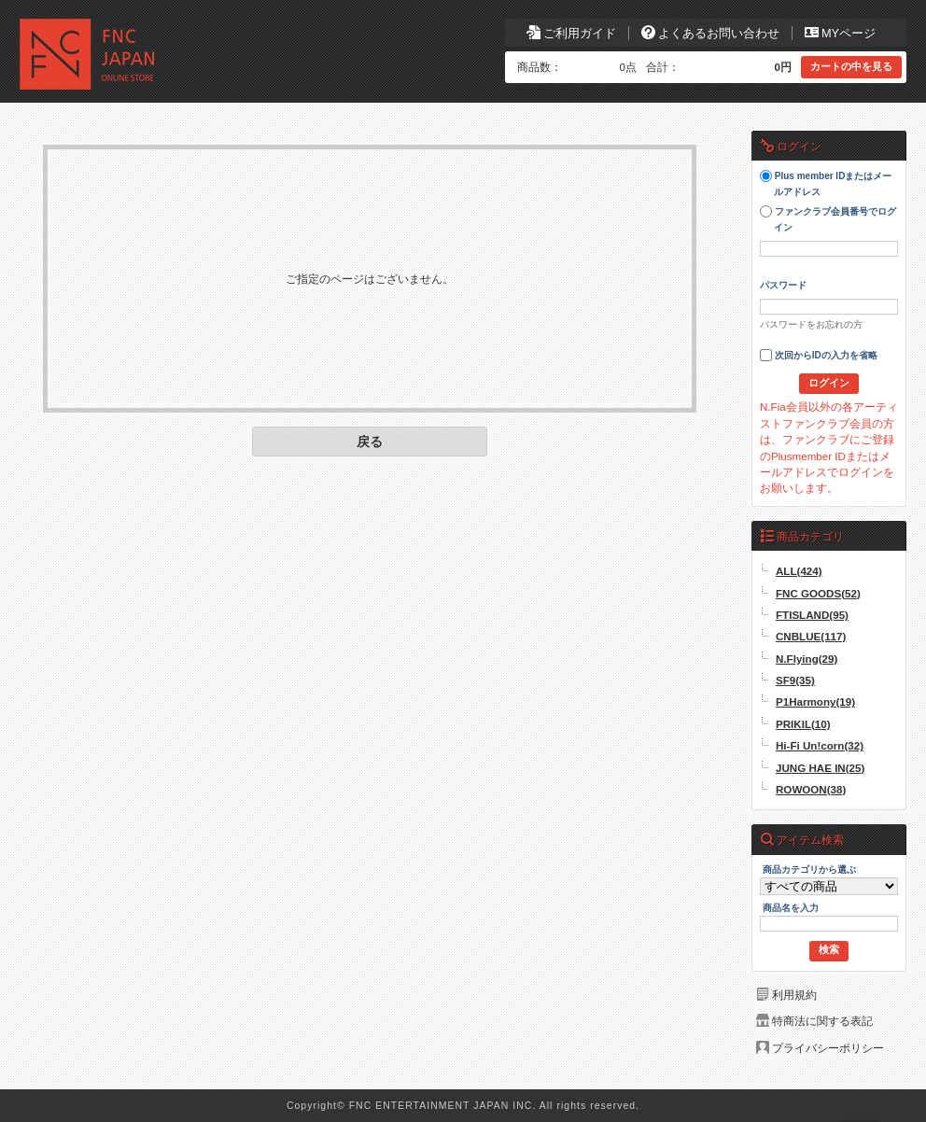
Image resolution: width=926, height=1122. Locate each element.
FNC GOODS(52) (818, 593)
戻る (370, 441)
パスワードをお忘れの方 (811, 324)
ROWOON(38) (811, 789)
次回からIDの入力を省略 (818, 355)
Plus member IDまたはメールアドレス (825, 183)
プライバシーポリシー (828, 1048)
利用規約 (794, 995)
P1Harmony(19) (815, 701)
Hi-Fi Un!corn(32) (819, 745)
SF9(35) (795, 680)
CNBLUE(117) (811, 636)
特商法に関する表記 (822, 1021)
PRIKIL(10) (803, 724)
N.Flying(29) (806, 658)
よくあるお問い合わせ (710, 33)
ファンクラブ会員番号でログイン (828, 218)
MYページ (840, 33)
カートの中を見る (851, 66)
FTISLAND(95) (812, 615)
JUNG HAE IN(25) (820, 768)
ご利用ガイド (571, 33)
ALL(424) (799, 571)
